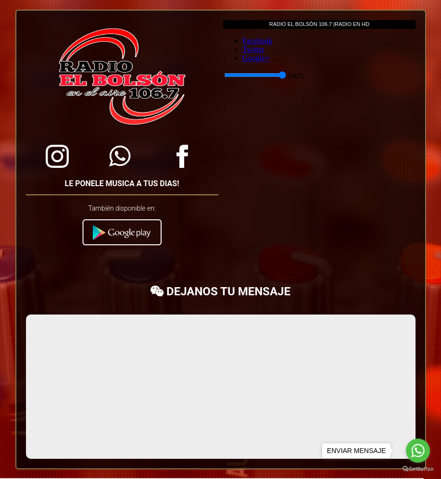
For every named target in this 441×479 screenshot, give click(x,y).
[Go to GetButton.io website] (418, 469)
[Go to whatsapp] (418, 451)
